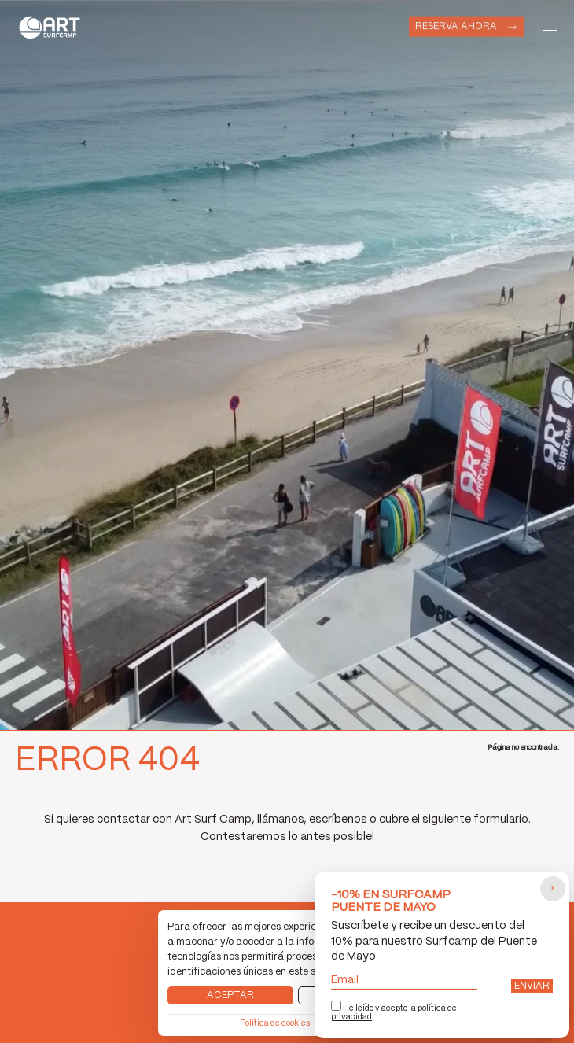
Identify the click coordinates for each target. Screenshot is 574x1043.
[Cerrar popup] (552, 888)
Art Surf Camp (54, 27)
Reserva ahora (456, 26)
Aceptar (230, 995)
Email (404, 980)
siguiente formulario (475, 819)
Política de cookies (275, 1023)
